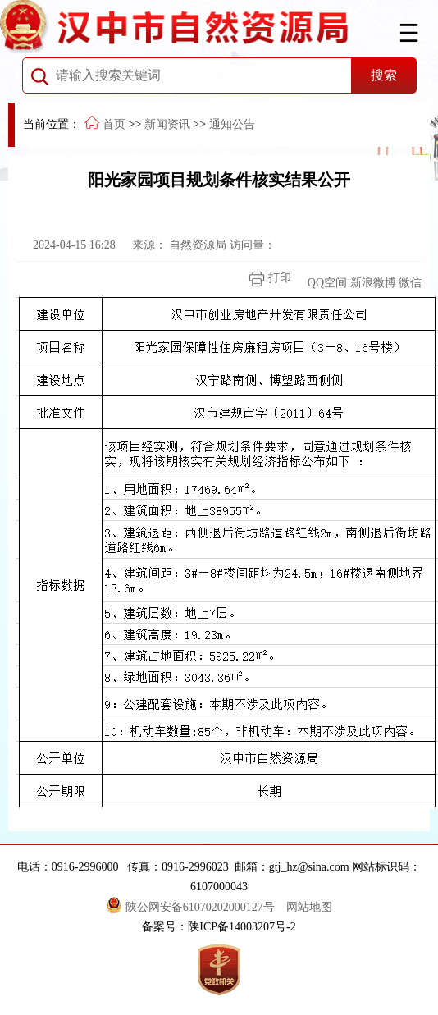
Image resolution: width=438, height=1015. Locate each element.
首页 (114, 124)
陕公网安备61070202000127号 (191, 907)
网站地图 (309, 907)
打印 (265, 279)
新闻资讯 (167, 124)
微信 (410, 283)
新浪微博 (373, 283)
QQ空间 (327, 283)
